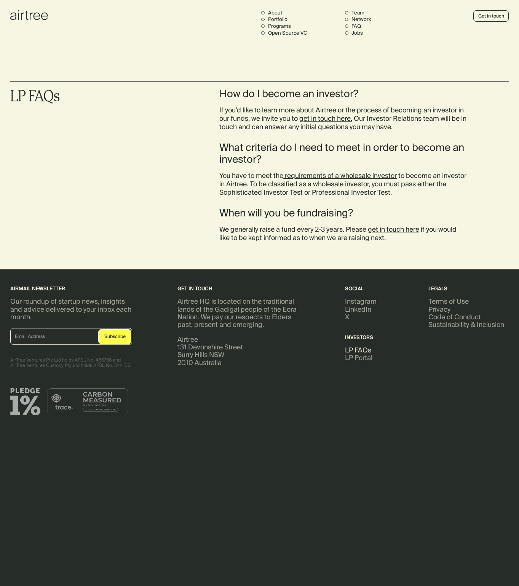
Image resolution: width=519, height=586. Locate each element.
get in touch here (325, 118)
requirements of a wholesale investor (340, 175)
